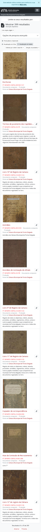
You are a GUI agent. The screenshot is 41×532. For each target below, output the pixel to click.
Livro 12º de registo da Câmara (15, 502)
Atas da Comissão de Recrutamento (17, 455)
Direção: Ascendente (32, 47)
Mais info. (23, 5)
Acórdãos (6, 225)
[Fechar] (39, 2)
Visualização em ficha (9, 44)
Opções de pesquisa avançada (15, 35)
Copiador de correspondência (15, 411)
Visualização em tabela (24, 44)
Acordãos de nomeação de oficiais (16, 270)
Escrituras (7, 82)
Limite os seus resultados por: (20, 19)
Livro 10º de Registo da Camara (15, 172)
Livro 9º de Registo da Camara (15, 308)
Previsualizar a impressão (10, 41)
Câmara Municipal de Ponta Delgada (20, 89)
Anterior (16, 529)
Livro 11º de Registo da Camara (15, 356)
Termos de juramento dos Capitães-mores (18, 124)
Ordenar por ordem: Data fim (14, 47)
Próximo (24, 529)
